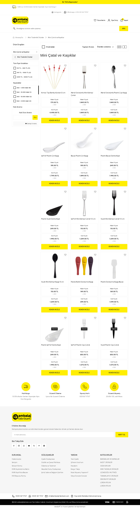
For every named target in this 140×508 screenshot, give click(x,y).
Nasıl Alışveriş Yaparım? (79, 472)
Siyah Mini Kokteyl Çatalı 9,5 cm (112, 219)
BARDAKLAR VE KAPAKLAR (109, 459)
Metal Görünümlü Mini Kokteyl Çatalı (82, 94)
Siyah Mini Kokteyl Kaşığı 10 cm (52, 282)
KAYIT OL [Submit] (121, 435)
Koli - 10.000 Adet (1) (24, 92)
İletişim (14, 462)
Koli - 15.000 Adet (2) (24, 97)
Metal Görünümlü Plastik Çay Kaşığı (114, 93)
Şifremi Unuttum (77, 462)
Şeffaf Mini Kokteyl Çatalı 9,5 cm (83, 219)
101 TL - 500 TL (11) (24, 68)
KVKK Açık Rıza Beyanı (20, 472)
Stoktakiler (50, 47)
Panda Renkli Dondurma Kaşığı (82, 282)
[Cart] (124, 20)
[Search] (70, 28)
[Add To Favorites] (65, 66)
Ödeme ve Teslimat (48, 466)
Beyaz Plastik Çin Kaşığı (79, 156)
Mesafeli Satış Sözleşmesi (51, 469)
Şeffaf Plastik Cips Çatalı (80, 345)
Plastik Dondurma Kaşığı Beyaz (112, 282)
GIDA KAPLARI (105, 466)
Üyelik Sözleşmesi (48, 459)
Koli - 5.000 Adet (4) (24, 101)
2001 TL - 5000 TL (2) (25, 77)
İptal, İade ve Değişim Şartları (52, 472)
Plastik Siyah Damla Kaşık (50, 219)
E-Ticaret (65, 507)
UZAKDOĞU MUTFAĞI (108, 472)
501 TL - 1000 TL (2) (24, 73)
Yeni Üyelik (75, 459)
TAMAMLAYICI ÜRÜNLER (109, 476)
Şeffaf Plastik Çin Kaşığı (50, 156)
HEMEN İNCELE (54, 120)
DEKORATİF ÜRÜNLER (108, 479)
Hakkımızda (16, 459)
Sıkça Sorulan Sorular (79, 476)
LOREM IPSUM (105, 482)
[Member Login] (112, 20)
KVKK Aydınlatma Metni (20, 469)
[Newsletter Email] (63, 434)
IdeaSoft (57, 507)
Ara (35, 118)
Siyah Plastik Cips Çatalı (110, 345)
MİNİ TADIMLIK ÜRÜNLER (109, 469)
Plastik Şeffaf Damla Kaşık (51, 345)
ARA (123, 28)
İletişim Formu (17, 466)
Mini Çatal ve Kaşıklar (56, 37)
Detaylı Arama (30, 124)
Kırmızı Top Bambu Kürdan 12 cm (53, 93)
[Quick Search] (22, 117)
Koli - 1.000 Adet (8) (24, 88)
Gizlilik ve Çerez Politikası (50, 462)
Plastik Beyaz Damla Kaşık (110, 156)
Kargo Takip (75, 469)
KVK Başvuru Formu (19, 476)
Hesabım (74, 466)
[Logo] (20, 20)
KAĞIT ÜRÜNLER (106, 462)
